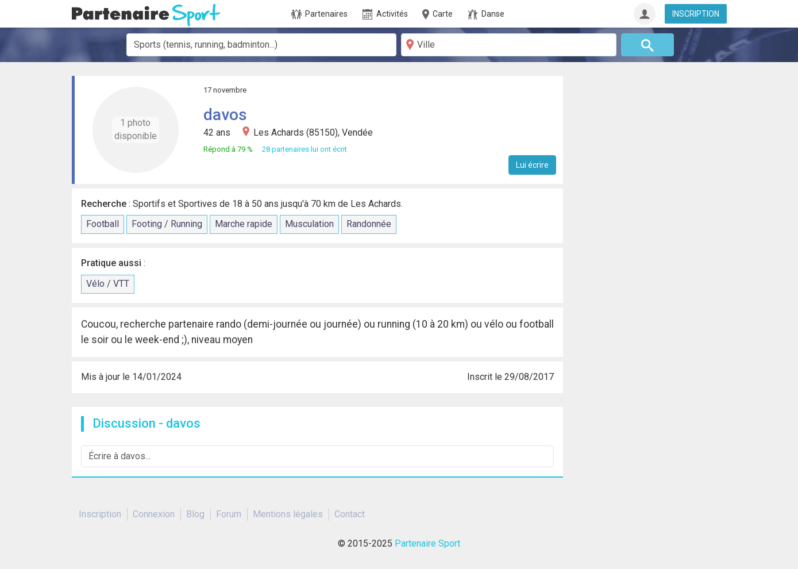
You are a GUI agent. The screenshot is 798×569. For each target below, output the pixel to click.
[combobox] (261, 44)
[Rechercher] (647, 44)
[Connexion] (645, 14)
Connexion (154, 514)
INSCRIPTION (695, 13)
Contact (349, 514)
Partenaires (319, 14)
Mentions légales (288, 514)
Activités (385, 14)
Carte (437, 14)
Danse (486, 14)
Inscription (100, 514)
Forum (228, 514)
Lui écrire (532, 165)
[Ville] (509, 45)
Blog (195, 514)
